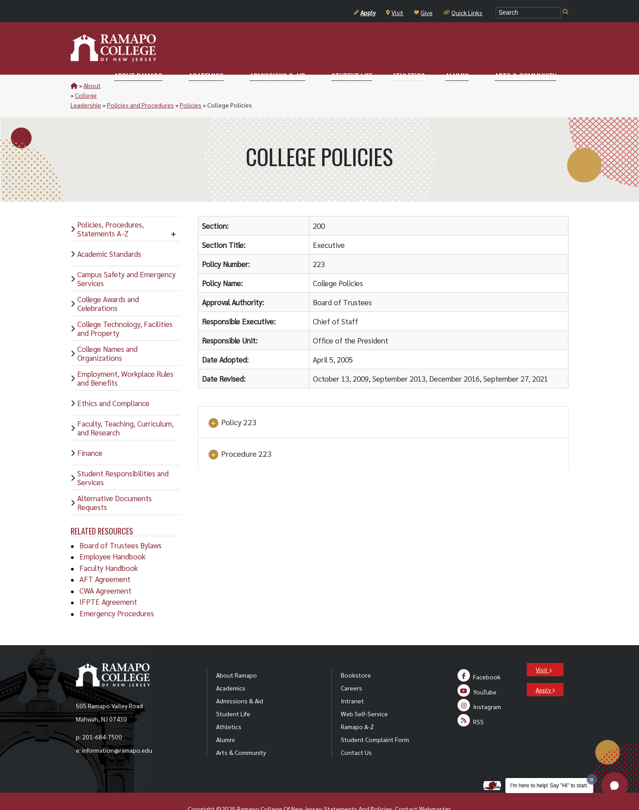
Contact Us (356, 733)
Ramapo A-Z (357, 707)
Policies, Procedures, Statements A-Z (110, 209)
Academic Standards (109, 234)
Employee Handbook (112, 536)
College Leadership (133, 85)
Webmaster (434, 789)
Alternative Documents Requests (114, 483)
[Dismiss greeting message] (592, 779)
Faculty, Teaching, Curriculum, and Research (125, 408)
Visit (394, 12)
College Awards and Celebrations (108, 284)
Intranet (352, 681)
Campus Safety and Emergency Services (126, 259)
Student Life (233, 694)
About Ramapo (236, 655)
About (92, 85)
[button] (614, 785)
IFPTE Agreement (108, 582)
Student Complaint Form (375, 720)
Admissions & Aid (239, 681)
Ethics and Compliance (113, 383)
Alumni (225, 720)
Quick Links (462, 12)
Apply (364, 12)
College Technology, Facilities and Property (125, 309)
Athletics (228, 707)
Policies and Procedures (199, 85)
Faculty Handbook (108, 548)
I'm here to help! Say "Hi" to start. (549, 785)
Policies (249, 85)
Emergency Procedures (116, 593)
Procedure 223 (239, 434)
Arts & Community (241, 733)
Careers (351, 668)
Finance (90, 433)
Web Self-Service (364, 694)
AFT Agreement (104, 559)
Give (423, 12)
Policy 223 (231, 403)
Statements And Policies (358, 789)
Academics (230, 668)
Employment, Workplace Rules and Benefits (125, 358)
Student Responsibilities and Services (123, 458)
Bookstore (356, 655)
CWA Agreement (105, 571)
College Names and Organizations (107, 334)
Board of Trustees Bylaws (120, 525)
